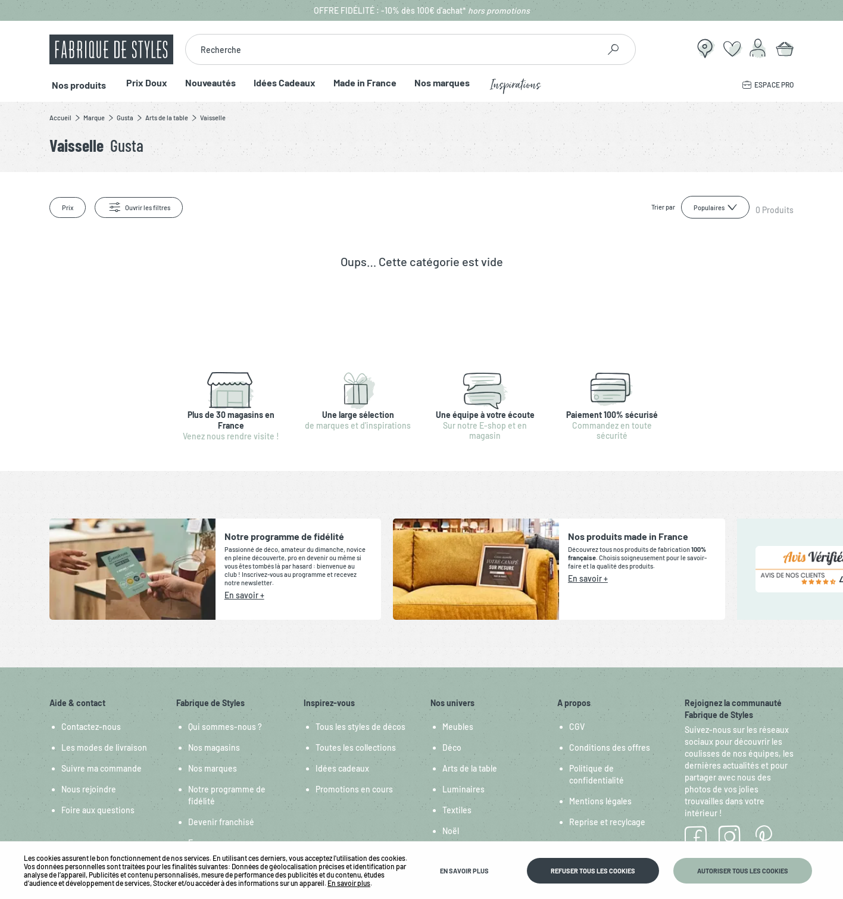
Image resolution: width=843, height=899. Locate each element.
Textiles (457, 810)
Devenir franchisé (221, 822)
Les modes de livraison (104, 747)
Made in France (360, 83)
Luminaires (463, 789)
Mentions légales (600, 801)
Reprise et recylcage (607, 822)
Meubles (457, 727)
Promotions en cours (354, 789)
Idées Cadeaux (280, 83)
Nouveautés (205, 83)
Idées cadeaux (342, 768)
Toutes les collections (356, 747)
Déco (451, 747)
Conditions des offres (609, 747)
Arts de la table (469, 768)
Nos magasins (214, 747)
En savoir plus (348, 883)
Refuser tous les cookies (593, 871)
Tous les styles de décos (360, 727)
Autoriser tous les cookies (742, 871)
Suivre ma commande (101, 768)
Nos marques (437, 83)
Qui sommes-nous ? (225, 727)
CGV (577, 727)
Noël (450, 831)
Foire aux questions (98, 810)
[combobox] (392, 49)
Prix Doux (142, 83)
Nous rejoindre (88, 789)
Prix (67, 207)
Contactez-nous (91, 727)
